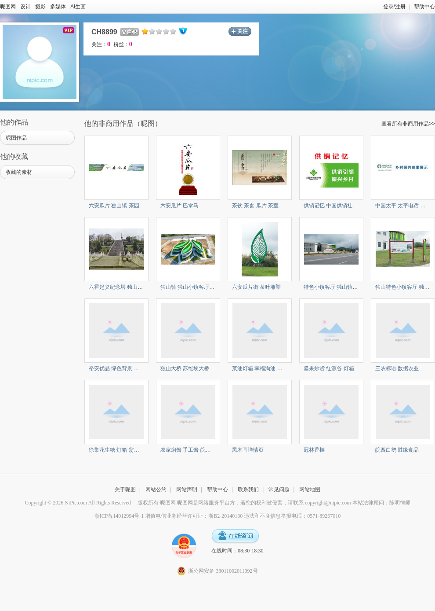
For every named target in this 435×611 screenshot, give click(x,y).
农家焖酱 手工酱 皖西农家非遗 (196, 450)
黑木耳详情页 (248, 450)
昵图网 (8, 7)
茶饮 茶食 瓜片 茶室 (255, 205)
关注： (100, 44)
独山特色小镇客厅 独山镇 (405, 287)
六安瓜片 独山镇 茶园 (114, 205)
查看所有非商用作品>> (408, 124)
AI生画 (78, 7)
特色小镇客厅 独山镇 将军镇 (337, 287)
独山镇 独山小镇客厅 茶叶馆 (193, 287)
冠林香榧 (314, 450)
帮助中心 (424, 7)
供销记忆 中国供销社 (328, 205)
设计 (25, 7)
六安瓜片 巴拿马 (179, 205)
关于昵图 (125, 489)
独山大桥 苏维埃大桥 (184, 368)
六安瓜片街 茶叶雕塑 (256, 287)
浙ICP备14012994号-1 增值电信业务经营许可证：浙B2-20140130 (168, 516)
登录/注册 (394, 7)
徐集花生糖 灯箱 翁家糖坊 (119, 450)
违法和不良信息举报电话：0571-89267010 (292, 516)
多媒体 (58, 7)
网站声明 (186, 489)
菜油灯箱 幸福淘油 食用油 (262, 368)
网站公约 (156, 489)
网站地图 (309, 489)
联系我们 (248, 489)
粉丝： (122, 44)
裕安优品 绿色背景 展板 (117, 368)
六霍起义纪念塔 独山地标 (118, 287)
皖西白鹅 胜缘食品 (397, 450)
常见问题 (279, 489)
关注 (242, 31)
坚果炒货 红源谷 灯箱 (329, 368)
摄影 (40, 7)
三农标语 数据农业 (397, 368)
